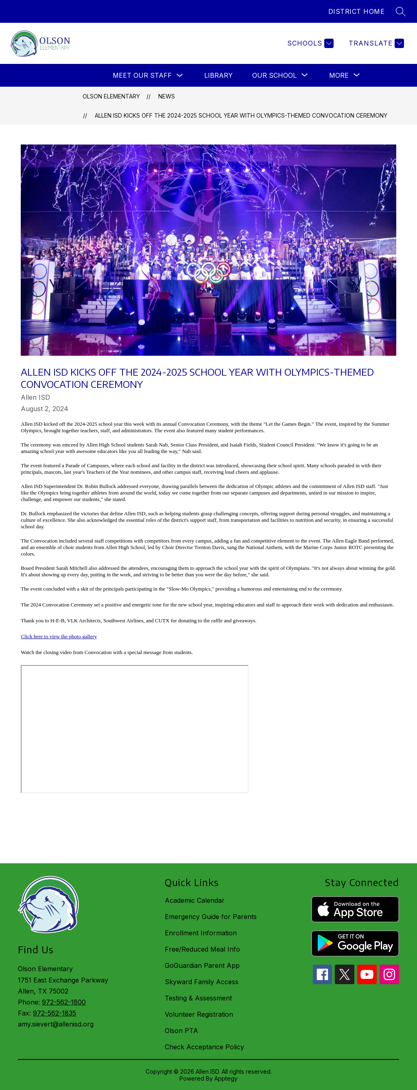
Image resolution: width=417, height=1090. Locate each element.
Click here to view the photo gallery (59, 636)
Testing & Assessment (198, 998)
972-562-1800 (64, 1002)
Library (218, 75)
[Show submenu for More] (339, 75)
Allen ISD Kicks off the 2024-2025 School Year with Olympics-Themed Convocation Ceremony (241, 115)
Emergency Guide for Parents (211, 917)
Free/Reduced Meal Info (202, 949)
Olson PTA (181, 1031)
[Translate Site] (375, 43)
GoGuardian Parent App (202, 965)
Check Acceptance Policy (204, 1047)
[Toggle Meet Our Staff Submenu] (180, 75)
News (166, 96)
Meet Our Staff (142, 75)
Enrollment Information (201, 933)
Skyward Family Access (201, 982)
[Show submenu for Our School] (274, 75)
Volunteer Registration (199, 1014)
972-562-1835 (54, 1013)
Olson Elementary (111, 96)
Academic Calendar (195, 900)
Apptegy (226, 1078)
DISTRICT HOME (356, 11)
